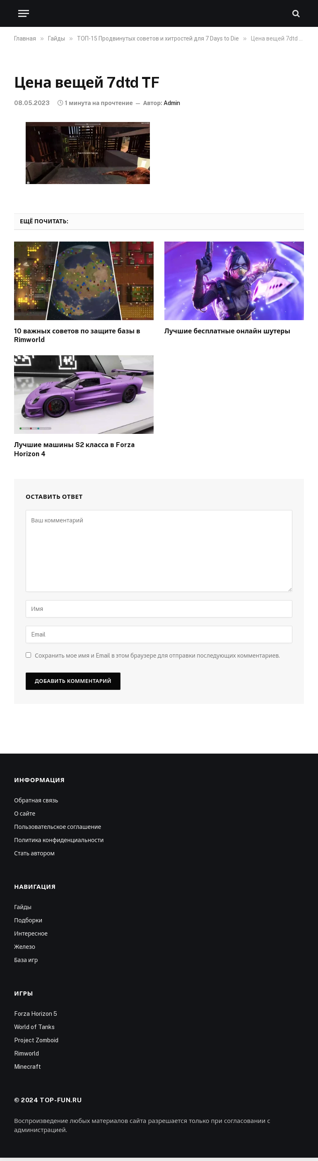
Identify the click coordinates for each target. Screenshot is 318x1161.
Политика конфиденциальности (59, 840)
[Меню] (23, 13)
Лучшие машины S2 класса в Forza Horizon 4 (74, 449)
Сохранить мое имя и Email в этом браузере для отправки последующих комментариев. (157, 655)
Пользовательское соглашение (57, 826)
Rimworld (26, 1053)
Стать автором (34, 853)
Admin (172, 103)
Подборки (28, 920)
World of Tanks (34, 1027)
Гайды (22, 907)
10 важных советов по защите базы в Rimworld (77, 335)
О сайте (24, 813)
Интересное (31, 933)
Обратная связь (36, 800)
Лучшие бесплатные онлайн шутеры (227, 331)
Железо (24, 946)
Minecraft (27, 1066)
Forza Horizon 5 (35, 1013)
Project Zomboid (36, 1040)
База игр (26, 960)
